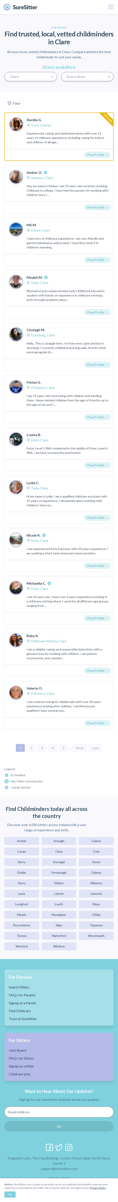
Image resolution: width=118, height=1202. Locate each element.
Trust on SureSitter (23, 1019)
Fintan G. (34, 382)
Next (80, 748)
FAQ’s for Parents (22, 995)
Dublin (21, 872)
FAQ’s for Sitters (21, 1058)
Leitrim (59, 893)
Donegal (59, 862)
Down (96, 862)
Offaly (96, 914)
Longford (21, 904)
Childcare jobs (20, 1074)
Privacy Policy (98, 1187)
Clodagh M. (36, 330)
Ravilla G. (34, 120)
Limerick (96, 893)
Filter (14, 103)
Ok (10, 1194)
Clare (59, 851)
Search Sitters (19, 987)
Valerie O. (35, 688)
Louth (59, 904)
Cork (96, 851)
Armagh (59, 841)
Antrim (21, 841)
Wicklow (59, 946)
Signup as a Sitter (21, 1066)
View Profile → (97, 154)
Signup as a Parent (22, 1003)
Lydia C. (33, 483)
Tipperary (96, 925)
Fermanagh (59, 872)
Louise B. (34, 435)
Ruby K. (33, 636)
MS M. (32, 225)
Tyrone (22, 936)
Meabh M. (35, 277)
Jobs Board (17, 1050)
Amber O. (34, 172)
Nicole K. (34, 535)
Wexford (22, 946)
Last (95, 748)
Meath (21, 914)
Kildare (59, 883)
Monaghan (59, 914)
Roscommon (21, 925)
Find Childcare (20, 1011)
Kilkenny (96, 883)
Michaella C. (36, 583)
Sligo (59, 925)
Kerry (21, 883)
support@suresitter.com (59, 1168)
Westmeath (96, 936)
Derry (21, 862)
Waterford (59, 936)
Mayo (96, 904)
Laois (21, 893)
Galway (96, 872)
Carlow (96, 841)
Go (59, 1126)
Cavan (21, 851)
